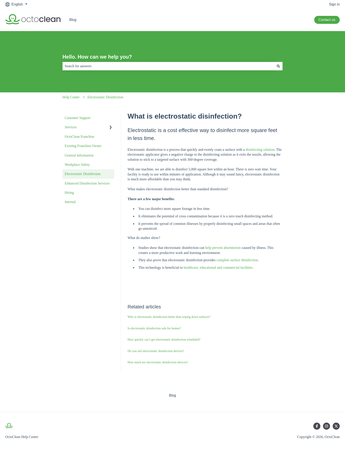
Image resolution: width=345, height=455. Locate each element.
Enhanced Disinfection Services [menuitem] (87, 183)
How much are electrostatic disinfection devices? (158, 362)
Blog (72, 20)
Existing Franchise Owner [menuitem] (83, 146)
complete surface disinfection (237, 260)
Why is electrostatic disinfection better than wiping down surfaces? (169, 317)
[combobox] (168, 66)
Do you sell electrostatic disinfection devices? (156, 351)
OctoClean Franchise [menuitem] (79, 136)
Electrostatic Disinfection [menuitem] (83, 174)
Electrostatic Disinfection (105, 97)
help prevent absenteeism (223, 248)
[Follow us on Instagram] (326, 426)
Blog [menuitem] (172, 395)
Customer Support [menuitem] (77, 118)
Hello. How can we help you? (97, 57)
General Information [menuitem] (79, 155)
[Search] (278, 66)
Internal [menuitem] (70, 202)
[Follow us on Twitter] (336, 426)
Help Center (71, 97)
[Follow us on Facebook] (316, 426)
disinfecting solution (260, 149)
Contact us (327, 20)
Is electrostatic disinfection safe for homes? (154, 328)
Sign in (334, 4)
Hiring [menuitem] (69, 192)
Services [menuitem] (71, 127)
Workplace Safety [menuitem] (77, 164)
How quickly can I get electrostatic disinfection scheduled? (164, 339)
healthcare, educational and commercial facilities (218, 267)
